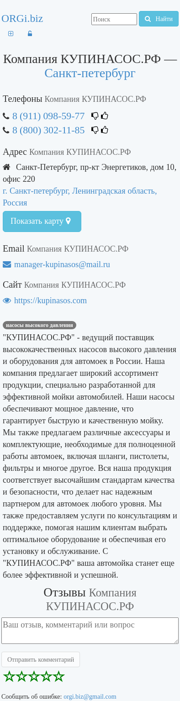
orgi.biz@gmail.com (90, 696)
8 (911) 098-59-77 (48, 116)
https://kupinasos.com (45, 300)
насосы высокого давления (39, 325)
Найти (159, 19)
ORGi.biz (22, 18)
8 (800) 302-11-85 (49, 130)
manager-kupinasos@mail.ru (56, 264)
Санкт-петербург (90, 72)
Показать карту (40, 221)
